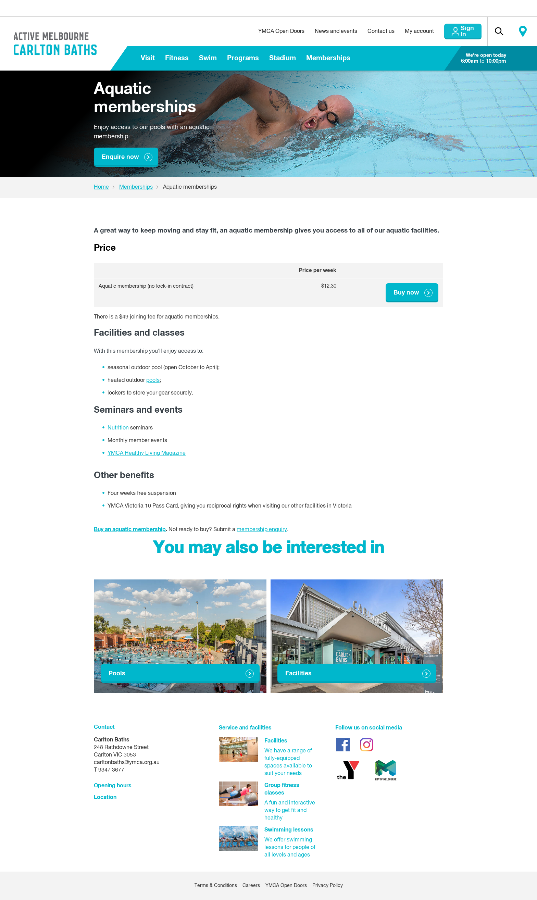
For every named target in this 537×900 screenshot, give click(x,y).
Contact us (364, 31)
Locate (522, 31)
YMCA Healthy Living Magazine (147, 453)
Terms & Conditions (216, 886)
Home (101, 187)
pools (153, 381)
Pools (117, 674)
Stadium (282, 58)
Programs (243, 58)
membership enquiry (262, 530)
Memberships (328, 58)
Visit (148, 58)
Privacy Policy (327, 886)
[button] (493, 31)
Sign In (455, 31)
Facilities (298, 674)
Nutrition (118, 428)
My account (403, 31)
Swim (208, 58)
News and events (320, 31)
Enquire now (120, 157)
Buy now (406, 293)
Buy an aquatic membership (130, 529)
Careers (251, 886)
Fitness (177, 58)
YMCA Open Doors (265, 31)
